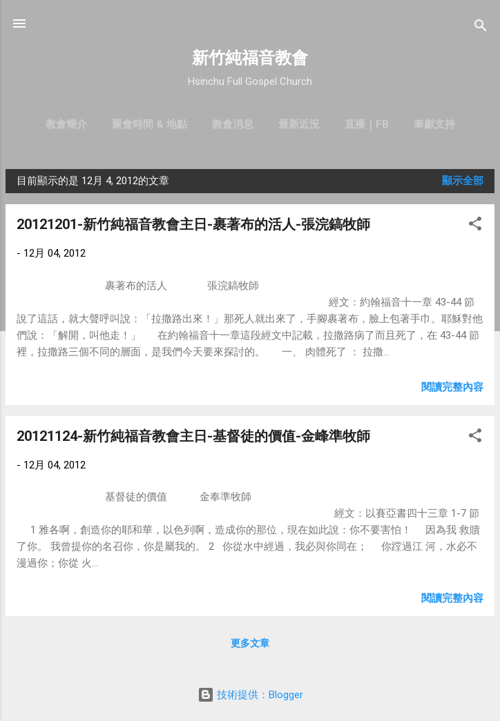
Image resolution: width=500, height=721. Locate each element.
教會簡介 (66, 124)
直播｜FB (367, 124)
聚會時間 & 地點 (149, 124)
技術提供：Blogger (250, 695)
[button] (475, 226)
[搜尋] (480, 28)
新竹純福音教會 (250, 58)
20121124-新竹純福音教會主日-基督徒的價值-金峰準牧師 (193, 436)
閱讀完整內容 (452, 387)
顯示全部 (462, 181)
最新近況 (299, 124)
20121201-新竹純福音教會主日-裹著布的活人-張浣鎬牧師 (193, 224)
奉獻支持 (434, 124)
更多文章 (250, 643)
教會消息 (232, 124)
